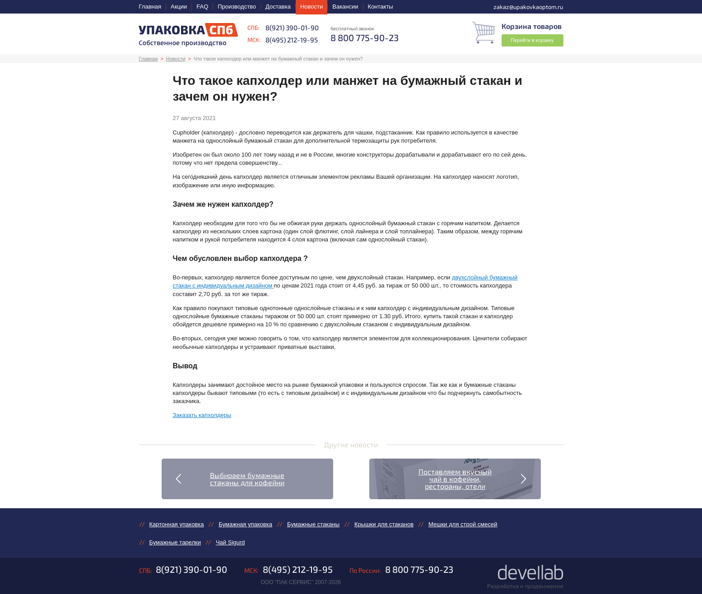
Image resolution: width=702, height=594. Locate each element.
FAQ (202, 6)
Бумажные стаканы (313, 524)
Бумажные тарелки (175, 542)
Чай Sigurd (230, 542)
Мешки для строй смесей (462, 524)
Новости (311, 6)
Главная (150, 6)
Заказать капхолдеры (202, 415)
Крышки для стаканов (384, 524)
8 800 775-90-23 (419, 569)
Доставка (278, 6)
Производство (237, 6)
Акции (179, 6)
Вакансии (345, 6)
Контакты (380, 6)
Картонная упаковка (176, 524)
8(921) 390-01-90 (292, 27)
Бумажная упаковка (245, 524)
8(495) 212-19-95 (291, 40)
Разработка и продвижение (525, 585)
